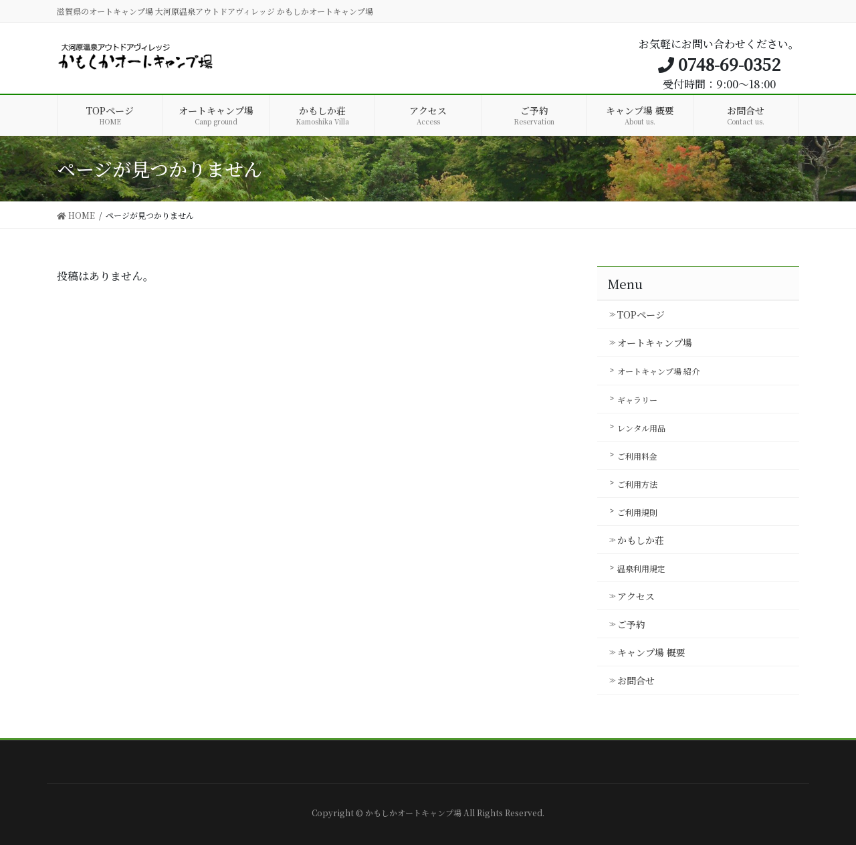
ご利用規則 (637, 512)
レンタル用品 (641, 428)
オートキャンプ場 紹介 (658, 371)
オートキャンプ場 (654, 342)
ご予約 (631, 624)
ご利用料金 (637, 456)
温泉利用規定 (641, 568)
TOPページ (641, 314)
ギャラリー (637, 399)
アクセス (636, 596)
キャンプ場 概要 (651, 652)
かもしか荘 (640, 540)
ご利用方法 (637, 484)
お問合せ (636, 680)
